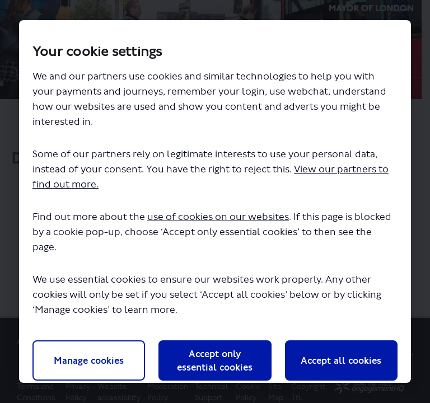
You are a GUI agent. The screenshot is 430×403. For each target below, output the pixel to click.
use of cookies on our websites (218, 217)
